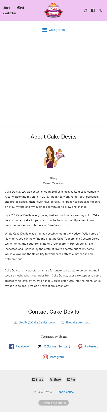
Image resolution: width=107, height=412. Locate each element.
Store (6, 7)
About (20, 7)
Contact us (9, 13)
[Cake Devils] (53, 10)
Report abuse (65, 392)
